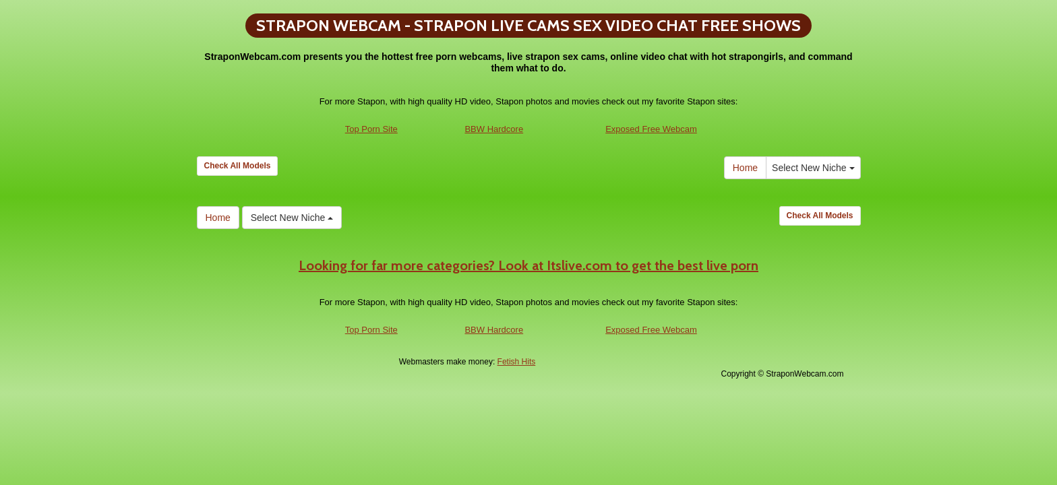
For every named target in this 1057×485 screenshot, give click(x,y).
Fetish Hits (516, 361)
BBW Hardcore (493, 129)
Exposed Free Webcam (651, 129)
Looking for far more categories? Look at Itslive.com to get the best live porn (528, 265)
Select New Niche (813, 167)
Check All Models (237, 165)
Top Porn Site (371, 129)
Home (745, 167)
